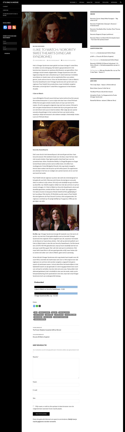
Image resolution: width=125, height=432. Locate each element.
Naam (35, 382)
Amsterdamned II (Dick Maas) (106, 53)
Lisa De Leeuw (59, 314)
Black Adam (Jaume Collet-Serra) (100, 88)
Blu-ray (35, 46)
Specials (81, 2)
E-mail (35, 390)
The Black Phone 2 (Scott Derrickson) (101, 91)
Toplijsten (105, 2)
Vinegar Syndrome (39, 319)
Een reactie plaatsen (68, 60)
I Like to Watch (38, 314)
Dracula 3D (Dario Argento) (56, 335)
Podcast (97, 2)
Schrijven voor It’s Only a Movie (10, 14)
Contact (5, 6)
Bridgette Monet (44, 312)
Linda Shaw (49, 314)
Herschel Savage (64, 312)
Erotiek (54, 312)
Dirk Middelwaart (54, 60)
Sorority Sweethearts (60, 317)
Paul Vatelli (47, 317)
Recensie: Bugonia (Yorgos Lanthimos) (101, 34)
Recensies (72, 2)
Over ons (5, 10)
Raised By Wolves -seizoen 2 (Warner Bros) (103, 100)
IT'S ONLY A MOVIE (10, 2)
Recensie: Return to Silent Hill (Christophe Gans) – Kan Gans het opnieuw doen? (105, 38)
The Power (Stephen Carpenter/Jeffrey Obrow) (56, 328)
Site (34, 398)
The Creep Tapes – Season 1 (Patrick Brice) (103, 84)
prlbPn (92, 56)
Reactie (36, 357)
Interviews (114, 2)
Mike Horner (38, 317)
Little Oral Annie (71, 314)
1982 (35, 312)
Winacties (89, 2)
